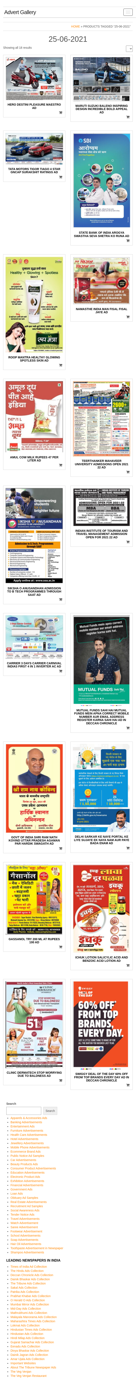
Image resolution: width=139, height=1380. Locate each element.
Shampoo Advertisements (27, 1252)
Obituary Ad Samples (24, 1197)
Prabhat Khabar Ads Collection (31, 1296)
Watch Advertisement (24, 1223)
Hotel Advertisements (24, 1139)
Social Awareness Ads (25, 1210)
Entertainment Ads (22, 1126)
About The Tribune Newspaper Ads (33, 1367)
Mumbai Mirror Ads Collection (30, 1304)
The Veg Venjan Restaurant (28, 1375)
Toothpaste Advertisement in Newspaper (37, 1248)
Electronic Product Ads (25, 1176)
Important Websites (23, 1363)
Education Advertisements (28, 1172)
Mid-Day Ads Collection (26, 1308)
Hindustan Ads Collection (27, 1333)
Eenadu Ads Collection (25, 1346)
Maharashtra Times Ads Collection (33, 1321)
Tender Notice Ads (22, 1214)
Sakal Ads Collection (24, 1287)
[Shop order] (129, 49)
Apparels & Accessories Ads (29, 1118)
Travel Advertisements (25, 1218)
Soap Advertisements (24, 1239)
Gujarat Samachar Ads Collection (32, 1342)
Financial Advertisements (27, 1185)
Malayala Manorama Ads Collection (34, 1317)
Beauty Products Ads (24, 1164)
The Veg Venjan (21, 1371)
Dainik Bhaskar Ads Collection (30, 1279)
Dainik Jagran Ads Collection (29, 1354)
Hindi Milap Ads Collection (28, 1338)
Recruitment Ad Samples (27, 1206)
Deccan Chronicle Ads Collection (32, 1275)
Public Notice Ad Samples (27, 1155)
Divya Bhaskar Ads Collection (30, 1350)
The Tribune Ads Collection (28, 1283)
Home (75, 26)
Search (11, 1103)
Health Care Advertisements (29, 1134)
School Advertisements (25, 1235)
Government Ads (21, 1189)
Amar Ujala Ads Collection (28, 1359)
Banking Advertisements (26, 1122)
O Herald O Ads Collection (28, 1300)
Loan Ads (17, 1193)
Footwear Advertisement (26, 1231)
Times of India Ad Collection (29, 1266)
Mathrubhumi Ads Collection (29, 1312)
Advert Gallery (20, 12)
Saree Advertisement (24, 1227)
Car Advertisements (23, 1160)
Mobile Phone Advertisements (30, 1147)
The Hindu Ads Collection (27, 1271)
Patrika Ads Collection (25, 1292)
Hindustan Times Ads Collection (31, 1329)
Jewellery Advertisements (27, 1143)
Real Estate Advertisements (29, 1202)
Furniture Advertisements (27, 1130)
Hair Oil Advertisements (26, 1244)
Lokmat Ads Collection (25, 1325)
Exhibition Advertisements (27, 1181)
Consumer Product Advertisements (33, 1168)
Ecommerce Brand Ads (26, 1151)
